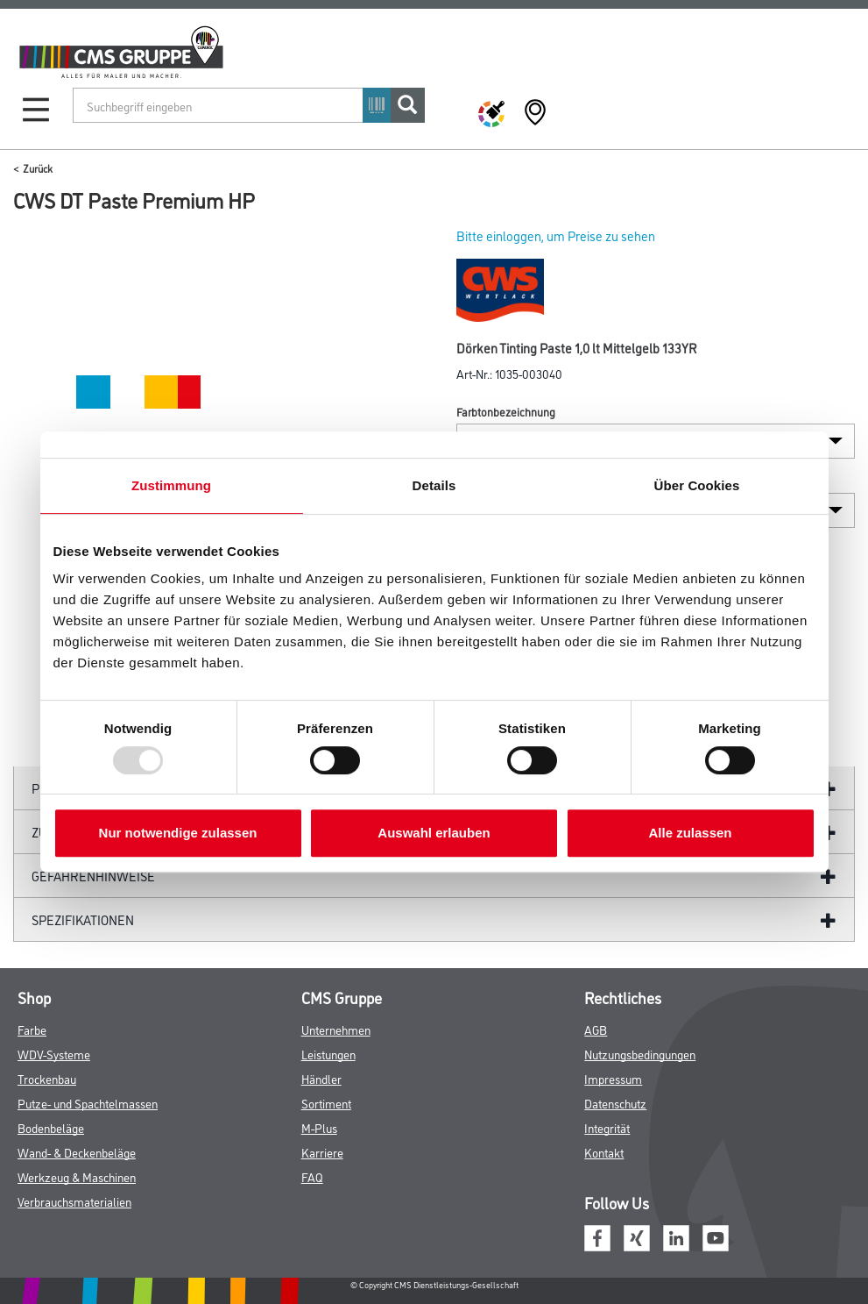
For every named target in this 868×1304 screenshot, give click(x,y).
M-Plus (319, 1127)
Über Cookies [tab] (697, 485)
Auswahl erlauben (434, 832)
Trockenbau (47, 1078)
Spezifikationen (83, 919)
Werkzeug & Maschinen (77, 1176)
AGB (595, 1029)
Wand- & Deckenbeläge (77, 1152)
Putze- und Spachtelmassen (88, 1102)
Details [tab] (434, 485)
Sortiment (326, 1102)
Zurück (38, 167)
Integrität (607, 1127)
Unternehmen (335, 1029)
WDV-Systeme (54, 1053)
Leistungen (328, 1053)
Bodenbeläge (51, 1127)
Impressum (613, 1078)
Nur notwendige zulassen (178, 832)
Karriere (322, 1152)
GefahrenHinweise (93, 875)
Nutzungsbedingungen (639, 1053)
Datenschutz (615, 1102)
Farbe (32, 1029)
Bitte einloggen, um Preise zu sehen (555, 235)
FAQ (312, 1176)
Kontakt (604, 1152)
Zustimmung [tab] (171, 485)
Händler (321, 1078)
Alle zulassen (689, 832)
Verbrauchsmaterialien (74, 1201)
